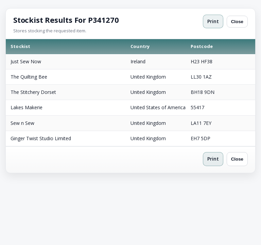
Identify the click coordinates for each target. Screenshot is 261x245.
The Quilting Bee (29, 77)
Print (213, 21)
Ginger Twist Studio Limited (41, 138)
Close (237, 21)
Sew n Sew (22, 123)
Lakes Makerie (26, 107)
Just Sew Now (26, 61)
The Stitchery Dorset (33, 92)
